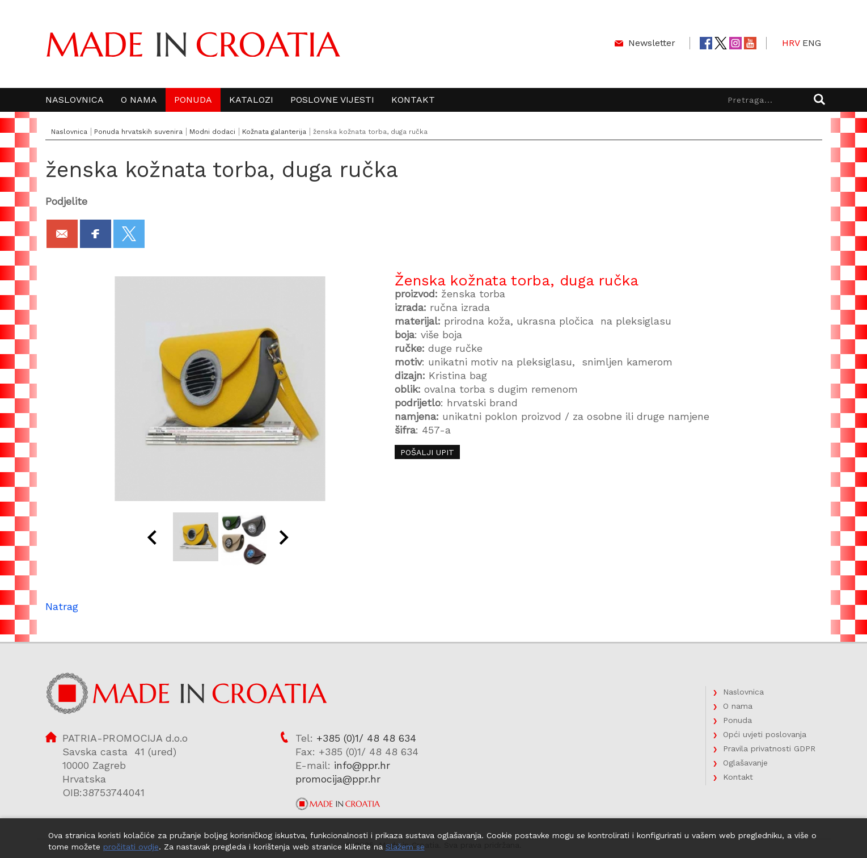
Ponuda (193, 99)
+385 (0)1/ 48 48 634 (366, 738)
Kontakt (413, 99)
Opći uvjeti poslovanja (764, 734)
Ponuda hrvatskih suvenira (138, 132)
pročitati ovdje (131, 846)
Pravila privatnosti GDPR (769, 748)
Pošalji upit (427, 452)
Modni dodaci (212, 132)
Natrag (61, 606)
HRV (791, 42)
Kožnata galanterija (274, 132)
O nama (139, 99)
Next (286, 539)
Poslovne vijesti (332, 99)
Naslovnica (74, 99)
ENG (811, 42)
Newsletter (651, 42)
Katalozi (251, 99)
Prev (154, 539)
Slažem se (405, 846)
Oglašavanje (745, 762)
